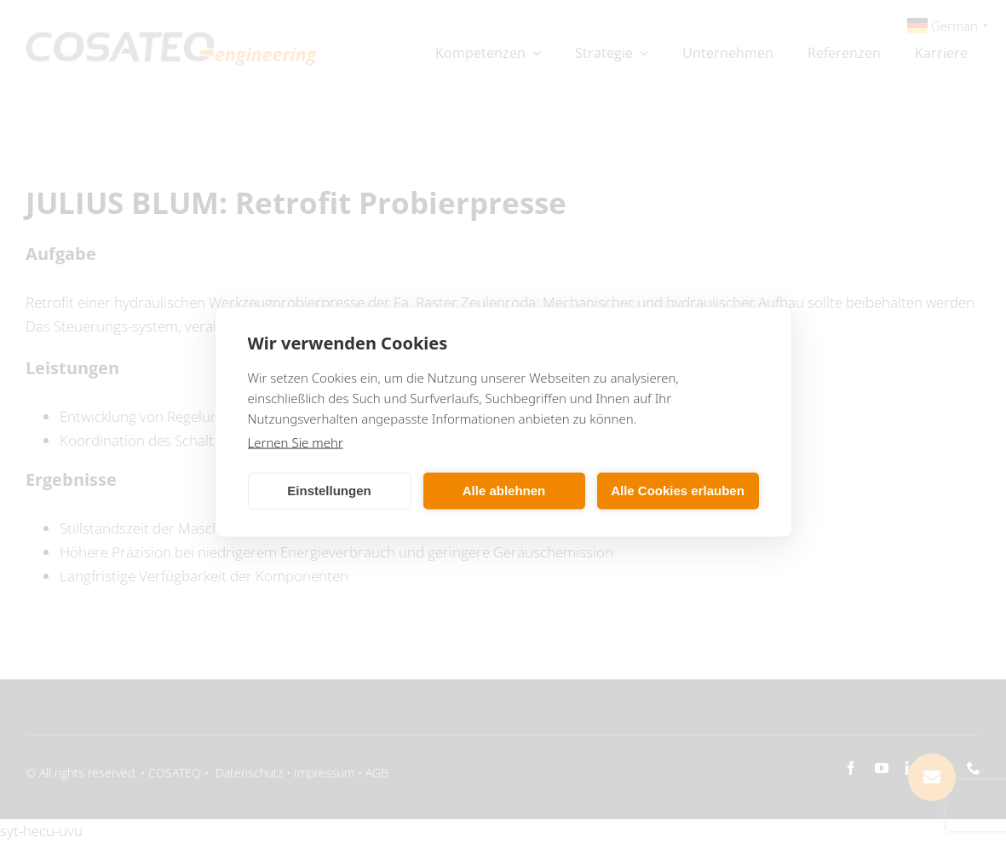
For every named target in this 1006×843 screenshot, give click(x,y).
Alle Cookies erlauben (677, 490)
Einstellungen (329, 490)
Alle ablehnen (504, 490)
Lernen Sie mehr (295, 441)
